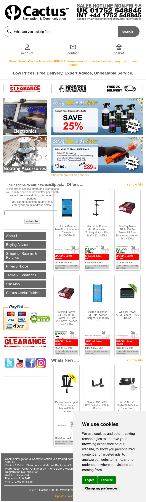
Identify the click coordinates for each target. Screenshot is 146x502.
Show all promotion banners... (71, 175)
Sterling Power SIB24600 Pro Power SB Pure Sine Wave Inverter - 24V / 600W (66, 318)
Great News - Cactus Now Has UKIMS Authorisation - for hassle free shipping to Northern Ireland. (73, 63)
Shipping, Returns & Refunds (21, 255)
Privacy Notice (17, 266)
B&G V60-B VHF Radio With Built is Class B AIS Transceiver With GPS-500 (127, 408)
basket (119, 53)
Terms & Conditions (21, 275)
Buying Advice (17, 245)
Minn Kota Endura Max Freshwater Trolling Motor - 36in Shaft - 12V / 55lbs (96, 231)
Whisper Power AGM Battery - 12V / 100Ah (127, 315)
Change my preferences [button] (101, 488)
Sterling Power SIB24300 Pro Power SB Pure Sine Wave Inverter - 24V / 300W (127, 232)
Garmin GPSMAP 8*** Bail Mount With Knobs (97, 405)
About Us (13, 236)
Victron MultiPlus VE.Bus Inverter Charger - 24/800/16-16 (97, 316)
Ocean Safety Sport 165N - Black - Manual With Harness (66, 407)
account (27, 53)
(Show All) (135, 184)
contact (73, 53)
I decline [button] (107, 480)
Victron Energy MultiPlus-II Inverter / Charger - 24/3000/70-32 (67, 231)
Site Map (13, 284)
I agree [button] (90, 480)
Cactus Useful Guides (23, 293)
